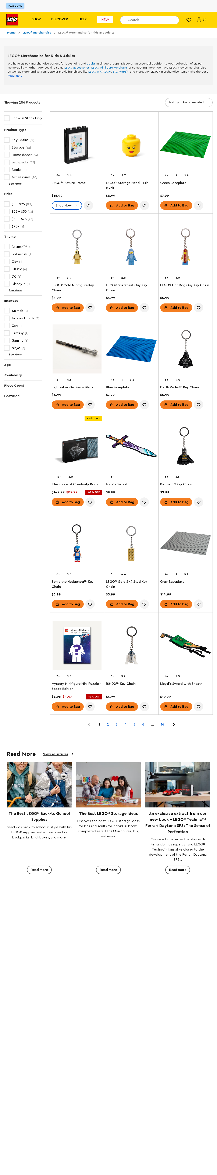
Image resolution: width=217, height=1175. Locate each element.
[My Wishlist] (189, 20)
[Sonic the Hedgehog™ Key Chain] (77, 544)
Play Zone (15, 5)
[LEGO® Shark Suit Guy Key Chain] (131, 247)
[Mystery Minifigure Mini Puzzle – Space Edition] (77, 646)
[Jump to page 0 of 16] (89, 724)
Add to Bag (125, 205)
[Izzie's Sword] (131, 446)
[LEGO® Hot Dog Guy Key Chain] (185, 247)
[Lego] (12, 19)
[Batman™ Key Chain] (185, 446)
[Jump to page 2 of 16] (173, 724)
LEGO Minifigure (102, 67)
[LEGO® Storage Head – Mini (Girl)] (131, 145)
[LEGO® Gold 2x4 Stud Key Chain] (131, 544)
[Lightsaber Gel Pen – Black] (77, 349)
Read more (15, 75)
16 (162, 724)
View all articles (55, 754)
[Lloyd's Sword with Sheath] (185, 646)
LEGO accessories (77, 67)
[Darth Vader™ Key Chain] (185, 349)
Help (82, 19)
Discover (59, 19)
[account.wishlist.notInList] (88, 205)
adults (91, 63)
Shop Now (64, 205)
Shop (36, 19)
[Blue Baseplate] (131, 349)
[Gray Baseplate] (185, 544)
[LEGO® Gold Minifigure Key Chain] (77, 247)
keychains (121, 67)
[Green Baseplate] (185, 145)
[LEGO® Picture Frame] (77, 145)
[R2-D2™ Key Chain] (131, 646)
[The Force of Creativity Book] (77, 446)
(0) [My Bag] (201, 20)
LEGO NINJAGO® (99, 71)
